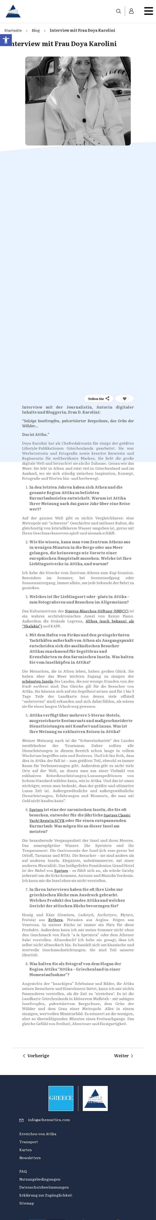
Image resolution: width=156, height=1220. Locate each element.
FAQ (23, 1171)
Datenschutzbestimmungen (44, 1187)
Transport (28, 1141)
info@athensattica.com (49, 1119)
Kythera (55, 919)
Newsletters (30, 1157)
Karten (25, 1149)
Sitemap (26, 1203)
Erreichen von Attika (37, 1133)
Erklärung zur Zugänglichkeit (46, 1195)
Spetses (36, 809)
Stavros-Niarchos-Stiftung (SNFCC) (96, 611)
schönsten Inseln (37, 681)
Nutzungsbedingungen (39, 1179)
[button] (6, 40)
